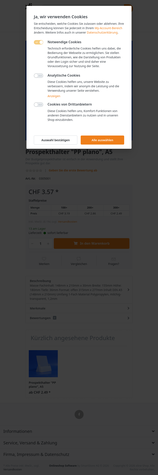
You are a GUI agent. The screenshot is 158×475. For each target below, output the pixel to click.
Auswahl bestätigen (55, 140)
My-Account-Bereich (108, 28)
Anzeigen (53, 96)
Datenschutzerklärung (102, 32)
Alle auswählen (102, 140)
